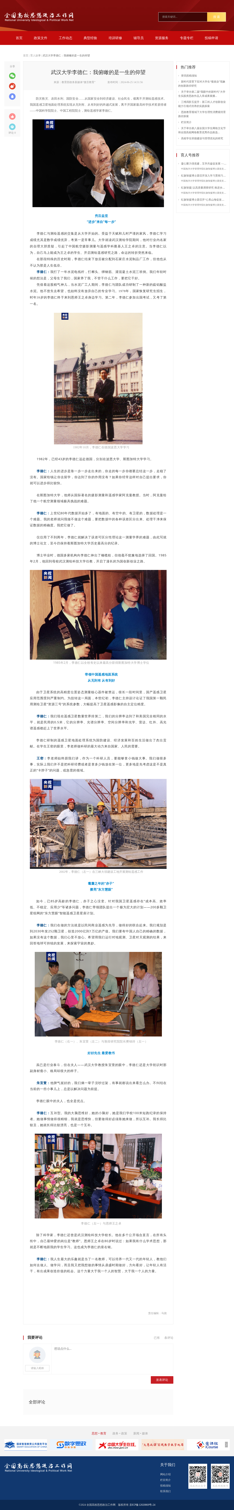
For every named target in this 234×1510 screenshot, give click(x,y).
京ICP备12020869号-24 (142, 1504)
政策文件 (40, 38)
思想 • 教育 (99, 1433)
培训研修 (115, 38)
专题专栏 (186, 38)
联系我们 (165, 1491)
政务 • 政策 (119, 1433)
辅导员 (139, 38)
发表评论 (162, 1379)
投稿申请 (211, 38)
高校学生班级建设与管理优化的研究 (202, 138)
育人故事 (35, 55)
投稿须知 (165, 1485)
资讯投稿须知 (189, 75)
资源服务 (161, 38)
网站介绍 (165, 1474)
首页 (19, 38)
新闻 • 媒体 (140, 1433)
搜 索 (216, 16)
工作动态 (65, 38)
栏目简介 (186, 122)
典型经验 (90, 38)
